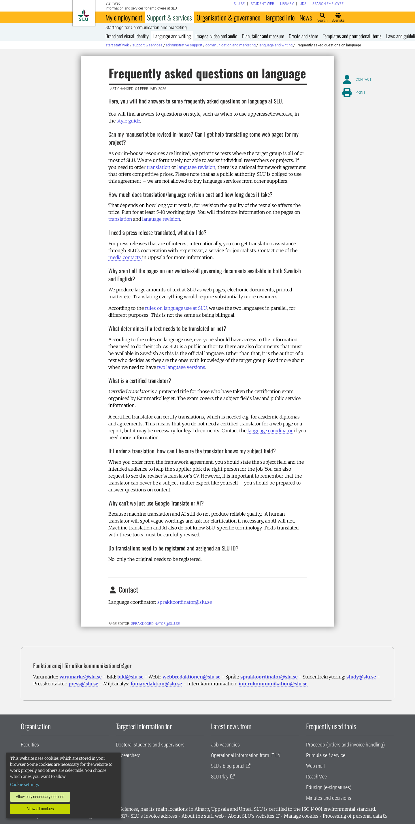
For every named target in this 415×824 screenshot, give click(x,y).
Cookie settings (24, 784)
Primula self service (325, 755)
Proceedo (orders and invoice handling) (345, 745)
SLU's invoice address (154, 816)
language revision (196, 167)
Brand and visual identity (127, 36)
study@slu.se (361, 677)
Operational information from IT (242, 755)
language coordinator (270, 430)
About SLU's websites (251, 816)
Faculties (30, 745)
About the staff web (203, 816)
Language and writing (172, 36)
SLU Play (220, 777)
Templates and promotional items (352, 36)
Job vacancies (225, 745)
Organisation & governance (228, 17)
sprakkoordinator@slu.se (184, 602)
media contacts (125, 257)
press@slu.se (83, 684)
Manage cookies (301, 816)
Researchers (128, 755)
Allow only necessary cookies (40, 796)
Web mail (315, 766)
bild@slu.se (130, 677)
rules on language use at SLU (176, 308)
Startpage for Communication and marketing (146, 27)
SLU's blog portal (227, 766)
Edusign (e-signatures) (328, 787)
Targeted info (280, 17)
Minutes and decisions (328, 798)
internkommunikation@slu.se (273, 684)
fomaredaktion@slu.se (156, 684)
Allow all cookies (40, 808)
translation (159, 167)
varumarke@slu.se (80, 677)
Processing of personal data (352, 816)
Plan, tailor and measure (263, 36)
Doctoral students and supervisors (150, 745)
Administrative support (184, 45)
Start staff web (117, 45)
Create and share (303, 36)
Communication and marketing (230, 45)
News (305, 17)
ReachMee (316, 777)
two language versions (181, 367)
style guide (128, 121)
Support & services (169, 17)
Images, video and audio (216, 36)
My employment (123, 17)
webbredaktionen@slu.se (191, 677)
